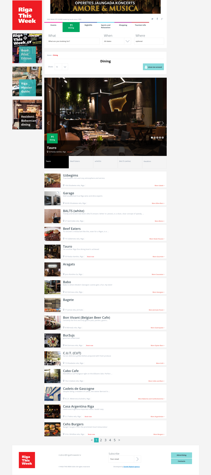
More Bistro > (159, 221)
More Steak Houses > (157, 239)
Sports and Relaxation (105, 26)
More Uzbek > (159, 185)
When (108, 35)
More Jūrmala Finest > (156, 310)
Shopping (123, 25)
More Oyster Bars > (157, 345)
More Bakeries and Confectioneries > (151, 399)
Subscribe (114, 453)
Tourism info (140, 25)
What (52, 35)
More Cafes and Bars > (156, 381)
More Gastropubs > (157, 328)
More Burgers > (159, 434)
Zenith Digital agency (132, 467)
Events (53, 25)
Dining (71, 26)
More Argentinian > (157, 416)
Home (49, 55)
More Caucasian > (158, 274)
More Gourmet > (158, 257)
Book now (90, 257)
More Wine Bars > (158, 203)
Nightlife (88, 25)
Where (140, 35)
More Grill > (160, 363)
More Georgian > (158, 292)
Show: (50, 66)
